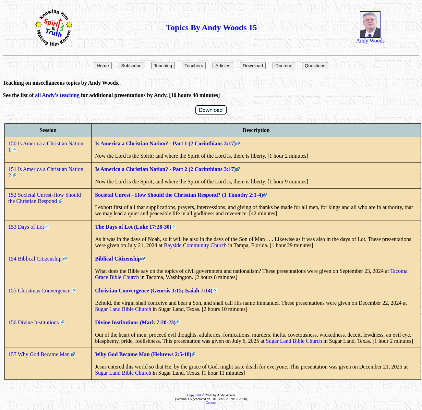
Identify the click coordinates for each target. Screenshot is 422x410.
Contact (211, 403)
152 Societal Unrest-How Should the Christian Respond (44, 198)
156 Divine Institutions (36, 322)
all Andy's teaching (57, 95)
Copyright (194, 395)
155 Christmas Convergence (42, 290)
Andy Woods (370, 38)
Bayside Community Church (195, 245)
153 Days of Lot (28, 227)
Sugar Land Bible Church (123, 309)
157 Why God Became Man (41, 354)
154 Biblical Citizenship (37, 259)
